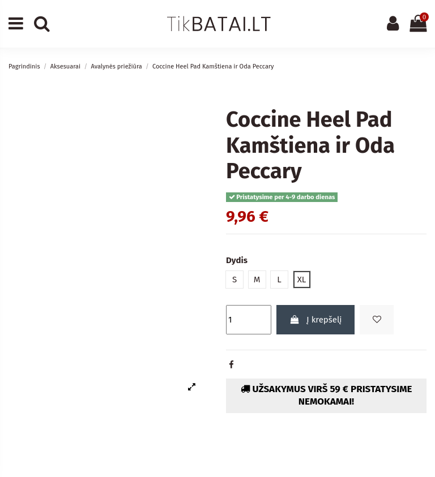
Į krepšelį (315, 320)
